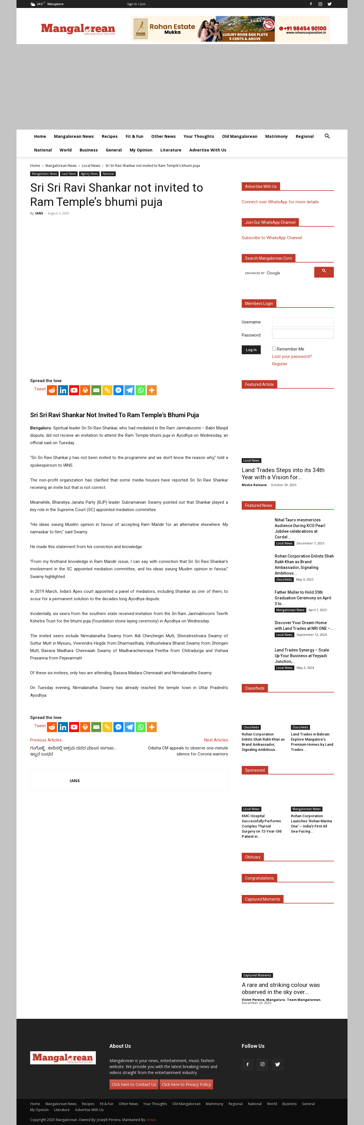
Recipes (110, 136)
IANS (39, 213)
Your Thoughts (199, 136)
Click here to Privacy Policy (186, 1084)
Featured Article (259, 384)
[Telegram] (130, 390)
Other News (163, 136)
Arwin (151, 1119)
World (66, 150)
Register (280, 363)
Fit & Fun (134, 136)
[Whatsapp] (141, 390)
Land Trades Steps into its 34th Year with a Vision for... (283, 474)
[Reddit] (52, 390)
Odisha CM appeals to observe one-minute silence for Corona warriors (188, 751)
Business (89, 150)
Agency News (89, 174)
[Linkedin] (63, 390)
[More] (152, 390)
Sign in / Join (136, 4)
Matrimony (276, 136)
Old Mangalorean (239, 136)
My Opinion (141, 150)
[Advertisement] (182, 87)
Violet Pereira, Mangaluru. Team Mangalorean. (281, 999)
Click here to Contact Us (134, 1084)
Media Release (254, 485)
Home (40, 136)
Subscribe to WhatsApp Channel (272, 237)
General (114, 150)
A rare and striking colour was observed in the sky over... (281, 988)
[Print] (85, 390)
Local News (91, 165)
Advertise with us (261, 186)
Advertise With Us (207, 150)
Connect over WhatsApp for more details (280, 201)
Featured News (258, 505)
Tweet (40, 389)
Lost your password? (292, 356)
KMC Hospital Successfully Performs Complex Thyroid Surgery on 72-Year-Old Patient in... (262, 826)
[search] (279, 273)
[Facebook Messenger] (118, 390)
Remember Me (290, 349)
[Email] (96, 390)
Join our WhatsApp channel (270, 222)
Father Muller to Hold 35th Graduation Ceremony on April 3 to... (303, 598)
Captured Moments (262, 899)
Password (251, 335)
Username (251, 322)
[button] (327, 137)
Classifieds (284, 579)
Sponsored (255, 770)
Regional (305, 136)
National (43, 150)
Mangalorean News (74, 136)
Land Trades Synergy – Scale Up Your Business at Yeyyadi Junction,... (302, 656)
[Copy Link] (107, 390)
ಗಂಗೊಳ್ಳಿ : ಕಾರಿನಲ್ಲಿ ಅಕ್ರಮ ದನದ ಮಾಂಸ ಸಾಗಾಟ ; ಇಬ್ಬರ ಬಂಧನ (72, 751)
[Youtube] (74, 390)
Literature (170, 150)
